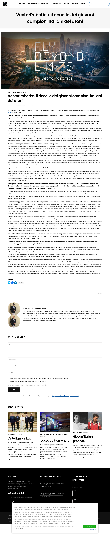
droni (9, 112)
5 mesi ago (20, 434)
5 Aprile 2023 (11, 105)
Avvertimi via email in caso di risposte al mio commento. (28, 381)
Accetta (89, 526)
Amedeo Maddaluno (20, 105)
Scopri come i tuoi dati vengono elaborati (65, 396)
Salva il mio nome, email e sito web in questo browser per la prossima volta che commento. (39, 378)
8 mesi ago (85, 432)
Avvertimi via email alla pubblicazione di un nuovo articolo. (28, 385)
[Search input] (98, 4)
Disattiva (93, 529)
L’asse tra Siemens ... (54, 440)
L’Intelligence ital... (20, 438)
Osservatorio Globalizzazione (48, 434)
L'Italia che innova (13, 92)
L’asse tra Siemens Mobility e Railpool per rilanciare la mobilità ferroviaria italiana (52, 494)
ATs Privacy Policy (18, 395)
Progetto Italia (22, 92)
